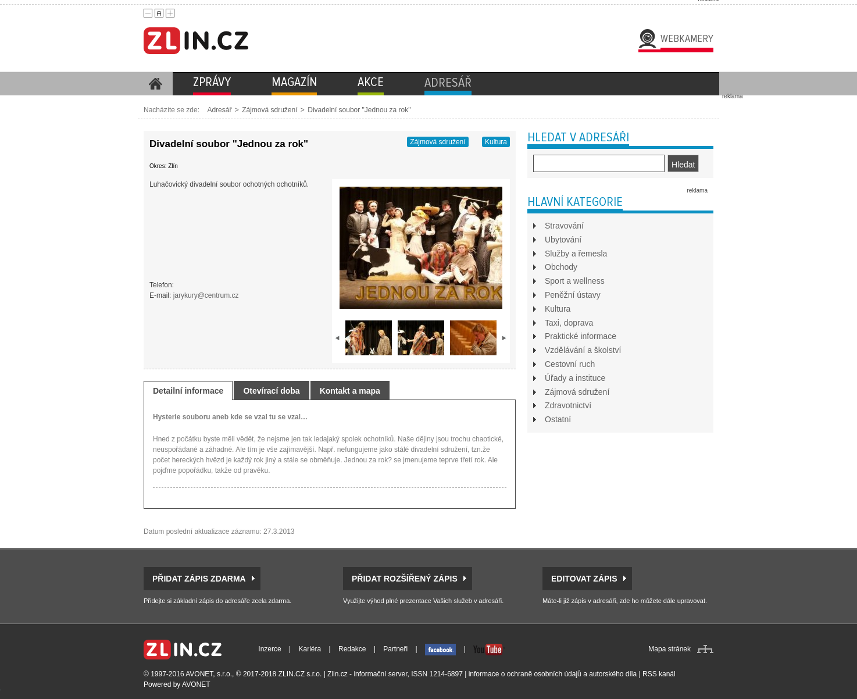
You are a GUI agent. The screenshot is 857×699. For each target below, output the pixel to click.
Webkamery (686, 38)
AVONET (196, 684)
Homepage (155, 83)
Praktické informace (580, 336)
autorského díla (613, 674)
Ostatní (558, 419)
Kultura (496, 142)
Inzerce (269, 649)
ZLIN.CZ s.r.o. (300, 674)
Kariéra (310, 649)
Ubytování (563, 239)
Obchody (561, 267)
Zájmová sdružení (269, 110)
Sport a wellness (575, 281)
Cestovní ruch (570, 364)
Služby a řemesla (576, 253)
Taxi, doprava (569, 322)
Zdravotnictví (568, 405)
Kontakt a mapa (350, 390)
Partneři (395, 649)
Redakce (352, 649)
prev (337, 338)
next (504, 338)
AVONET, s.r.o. (208, 674)
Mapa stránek (669, 649)
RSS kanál (659, 674)
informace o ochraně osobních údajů (525, 674)
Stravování (564, 225)
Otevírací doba (271, 390)
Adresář (219, 110)
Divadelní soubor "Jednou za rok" (359, 110)
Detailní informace (188, 390)
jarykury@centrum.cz (206, 295)
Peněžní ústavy (573, 294)
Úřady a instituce (575, 378)
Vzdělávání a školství (583, 350)
